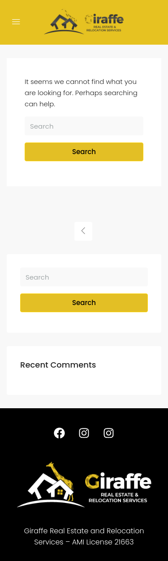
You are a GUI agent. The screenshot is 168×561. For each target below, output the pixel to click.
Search (84, 151)
